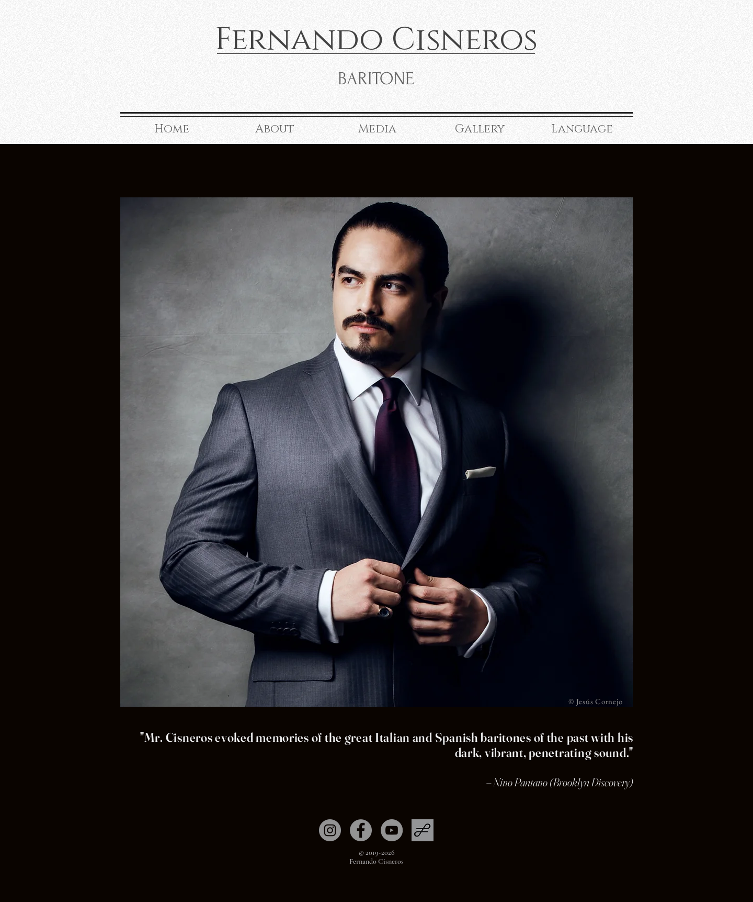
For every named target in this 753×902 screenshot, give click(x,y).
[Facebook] (361, 830)
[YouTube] (392, 830)
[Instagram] (330, 830)
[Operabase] (422, 830)
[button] (274, 129)
